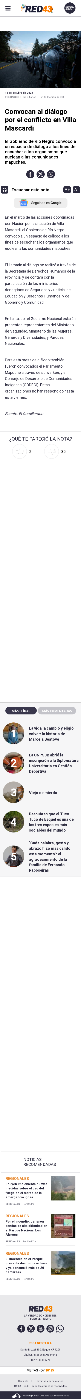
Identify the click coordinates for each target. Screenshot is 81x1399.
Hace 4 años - (29, 97)
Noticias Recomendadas (39, 1162)
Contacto (23, 1381)
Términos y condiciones (49, 1381)
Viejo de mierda (43, 792)
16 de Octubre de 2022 (19, 92)
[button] (30, 174)
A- (76, 189)
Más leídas (21, 711)
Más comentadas (57, 711)
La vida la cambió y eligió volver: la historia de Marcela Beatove (51, 733)
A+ (67, 189)
